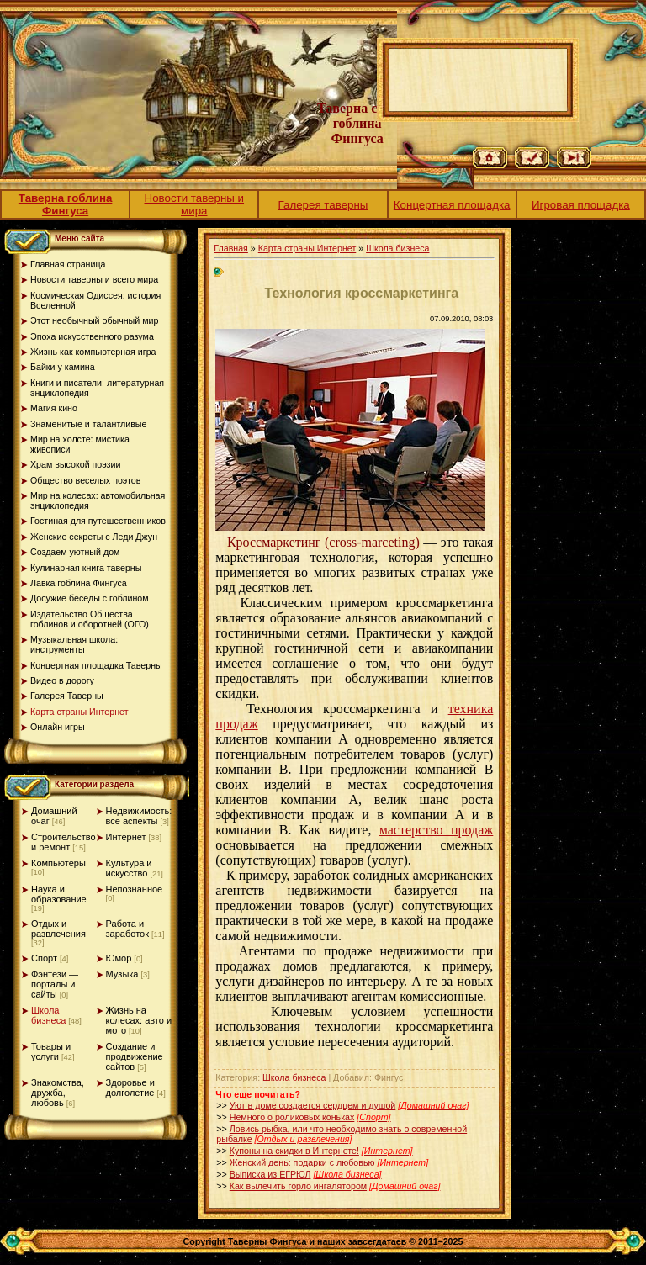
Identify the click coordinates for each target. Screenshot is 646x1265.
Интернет (126, 837)
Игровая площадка (581, 204)
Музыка (122, 974)
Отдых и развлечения (58, 928)
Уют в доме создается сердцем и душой (313, 1105)
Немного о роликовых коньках (292, 1117)
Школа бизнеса (48, 1015)
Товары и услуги (51, 1051)
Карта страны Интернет (307, 248)
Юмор (119, 958)
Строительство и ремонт (63, 842)
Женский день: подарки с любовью (302, 1162)
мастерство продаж (436, 830)
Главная (231, 248)
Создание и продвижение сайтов (134, 1056)
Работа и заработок (127, 928)
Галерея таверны (323, 204)
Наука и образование (59, 894)
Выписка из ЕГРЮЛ (270, 1174)
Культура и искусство (129, 868)
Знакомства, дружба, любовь (57, 1092)
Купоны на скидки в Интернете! (294, 1151)
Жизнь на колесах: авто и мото (139, 1020)
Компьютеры (58, 863)
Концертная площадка (452, 204)
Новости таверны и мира (195, 204)
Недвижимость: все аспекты (139, 816)
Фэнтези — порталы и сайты (54, 984)
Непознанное (134, 889)
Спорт (44, 958)
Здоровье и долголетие (130, 1087)
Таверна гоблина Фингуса (66, 204)
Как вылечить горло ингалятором (298, 1186)
